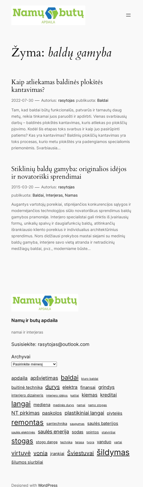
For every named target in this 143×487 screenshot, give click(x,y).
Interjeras (54, 195)
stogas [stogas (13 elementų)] (22, 441)
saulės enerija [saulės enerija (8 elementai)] (53, 431)
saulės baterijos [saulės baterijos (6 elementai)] (102, 423)
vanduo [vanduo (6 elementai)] (104, 441)
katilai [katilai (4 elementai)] (74, 395)
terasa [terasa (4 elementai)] (79, 442)
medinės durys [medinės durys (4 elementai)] (63, 405)
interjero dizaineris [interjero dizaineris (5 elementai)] (27, 395)
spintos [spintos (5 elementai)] (92, 432)
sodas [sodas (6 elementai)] (77, 431)
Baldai (102, 100)
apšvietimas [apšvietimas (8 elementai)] (44, 378)
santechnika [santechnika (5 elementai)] (56, 423)
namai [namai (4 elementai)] (81, 405)
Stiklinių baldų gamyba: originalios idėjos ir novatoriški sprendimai (68, 173)
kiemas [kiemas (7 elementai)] (89, 395)
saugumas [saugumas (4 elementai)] (77, 424)
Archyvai (20, 356)
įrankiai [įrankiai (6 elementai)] (57, 453)
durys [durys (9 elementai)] (52, 387)
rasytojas (66, 100)
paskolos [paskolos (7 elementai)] (52, 413)
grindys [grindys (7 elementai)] (106, 387)
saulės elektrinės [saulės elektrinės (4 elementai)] (23, 432)
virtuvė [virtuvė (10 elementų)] (21, 452)
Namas (71, 195)
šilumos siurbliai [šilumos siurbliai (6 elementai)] (27, 462)
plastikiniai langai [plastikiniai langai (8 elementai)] (84, 413)
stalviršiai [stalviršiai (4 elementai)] (108, 432)
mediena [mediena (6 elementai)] (41, 404)
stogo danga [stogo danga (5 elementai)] (46, 442)
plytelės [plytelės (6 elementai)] (114, 413)
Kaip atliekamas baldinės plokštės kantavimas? (57, 86)
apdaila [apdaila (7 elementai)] (19, 378)
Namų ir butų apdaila (34, 320)
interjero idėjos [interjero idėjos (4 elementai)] (57, 395)
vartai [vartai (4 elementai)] (118, 442)
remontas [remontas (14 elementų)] (27, 422)
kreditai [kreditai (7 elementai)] (108, 395)
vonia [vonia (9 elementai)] (40, 453)
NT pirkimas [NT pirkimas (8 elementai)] (25, 413)
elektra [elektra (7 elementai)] (70, 387)
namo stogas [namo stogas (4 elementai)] (97, 405)
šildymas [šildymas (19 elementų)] (113, 452)
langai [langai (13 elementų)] (21, 404)
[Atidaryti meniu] (128, 15)
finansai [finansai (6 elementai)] (88, 387)
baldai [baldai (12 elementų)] (69, 377)
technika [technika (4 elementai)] (66, 442)
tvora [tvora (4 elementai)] (90, 442)
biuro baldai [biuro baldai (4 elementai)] (89, 379)
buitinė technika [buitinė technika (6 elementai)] (27, 387)
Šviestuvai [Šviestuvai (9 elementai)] (80, 453)
